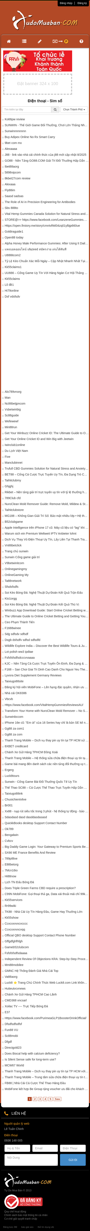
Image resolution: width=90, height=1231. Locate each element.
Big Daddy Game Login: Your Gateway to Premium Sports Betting (47, 846)
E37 (7, 1012)
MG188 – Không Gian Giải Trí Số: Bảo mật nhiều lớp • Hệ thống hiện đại (47, 515)
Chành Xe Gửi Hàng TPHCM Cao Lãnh (31, 994)
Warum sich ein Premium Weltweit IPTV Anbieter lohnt (40, 533)
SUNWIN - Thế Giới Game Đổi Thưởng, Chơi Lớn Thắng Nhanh (47, 125)
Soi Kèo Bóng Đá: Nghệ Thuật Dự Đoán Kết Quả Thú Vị (42, 604)
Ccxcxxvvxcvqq (15, 929)
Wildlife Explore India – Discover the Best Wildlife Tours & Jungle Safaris (47, 645)
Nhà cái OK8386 (16, 693)
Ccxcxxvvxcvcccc (16, 923)
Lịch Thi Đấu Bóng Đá (19, 882)
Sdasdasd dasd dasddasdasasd (26, 817)
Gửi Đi (73, 1160)
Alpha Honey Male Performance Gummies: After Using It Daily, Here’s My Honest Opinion (47, 243)
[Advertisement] (45, 345)
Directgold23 (13, 1047)
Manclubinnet (13, 462)
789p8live (11, 858)
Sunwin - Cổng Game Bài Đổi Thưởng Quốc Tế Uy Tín (41, 781)
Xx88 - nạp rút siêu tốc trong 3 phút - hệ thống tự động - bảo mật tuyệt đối (47, 811)
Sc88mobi (11, 1035)
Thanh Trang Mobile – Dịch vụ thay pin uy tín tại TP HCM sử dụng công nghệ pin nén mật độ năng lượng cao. (47, 740)
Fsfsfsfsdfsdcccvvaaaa (20, 657)
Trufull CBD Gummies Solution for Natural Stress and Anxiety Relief (47, 468)
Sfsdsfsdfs (12, 586)
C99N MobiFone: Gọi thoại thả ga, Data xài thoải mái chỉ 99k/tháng (47, 894)
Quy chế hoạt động (15, 1211)
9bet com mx (13, 143)
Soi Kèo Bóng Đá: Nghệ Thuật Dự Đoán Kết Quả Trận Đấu (44, 592)
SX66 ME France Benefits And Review (30, 852)
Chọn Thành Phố (74, 109)
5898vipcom (13, 172)
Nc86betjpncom (15, 403)
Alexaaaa (11, 148)
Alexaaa (10, 184)
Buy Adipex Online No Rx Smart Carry (30, 137)
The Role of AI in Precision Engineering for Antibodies (40, 202)
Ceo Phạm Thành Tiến (19, 622)
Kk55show (12, 917)
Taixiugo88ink (14, 793)
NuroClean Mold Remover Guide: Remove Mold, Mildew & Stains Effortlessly (47, 504)
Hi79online (12, 290)
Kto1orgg (11, 598)
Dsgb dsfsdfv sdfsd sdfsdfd (22, 640)
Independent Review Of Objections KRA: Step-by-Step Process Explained (47, 959)
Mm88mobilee (14, 965)
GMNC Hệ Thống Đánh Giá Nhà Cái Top (31, 970)
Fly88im (10, 190)
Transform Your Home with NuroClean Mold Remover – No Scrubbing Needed (47, 710)
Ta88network (13, 580)
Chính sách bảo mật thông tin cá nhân (25, 1215)
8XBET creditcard (16, 746)
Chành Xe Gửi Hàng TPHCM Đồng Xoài (31, 752)
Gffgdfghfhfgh (14, 941)
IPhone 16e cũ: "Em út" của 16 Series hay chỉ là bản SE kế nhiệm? (47, 722)
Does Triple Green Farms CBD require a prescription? (40, 888)
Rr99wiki (10, 905)
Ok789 (9, 829)
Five (7, 456)
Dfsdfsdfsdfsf (13, 1024)
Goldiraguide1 (14, 231)
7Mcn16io (11, 870)
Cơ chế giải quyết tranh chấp (20, 1218)
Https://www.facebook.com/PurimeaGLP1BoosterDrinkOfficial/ (45, 1018)
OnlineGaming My (17, 575)
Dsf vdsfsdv (12, 296)
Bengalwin (12, 835)
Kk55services (13, 900)
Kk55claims (12, 278)
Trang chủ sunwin (16, 551)
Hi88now (10, 876)
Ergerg (9, 770)
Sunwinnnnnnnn (15, 131)
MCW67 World (14, 1065)
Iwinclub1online (15, 445)
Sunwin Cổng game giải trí (22, 557)
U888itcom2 (13, 255)
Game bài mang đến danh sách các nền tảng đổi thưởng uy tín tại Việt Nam (47, 764)
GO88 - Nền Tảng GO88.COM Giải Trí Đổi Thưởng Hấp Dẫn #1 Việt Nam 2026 (47, 160)
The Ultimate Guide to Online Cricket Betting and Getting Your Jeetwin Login (47, 616)
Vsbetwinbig (13, 409)
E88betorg (12, 864)
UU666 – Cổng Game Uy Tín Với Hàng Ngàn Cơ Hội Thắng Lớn (47, 273)
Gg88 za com (13, 734)
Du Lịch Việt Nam (16, 450)
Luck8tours (12, 775)
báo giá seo (27, 1227)
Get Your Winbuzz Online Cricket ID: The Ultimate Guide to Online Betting (47, 433)
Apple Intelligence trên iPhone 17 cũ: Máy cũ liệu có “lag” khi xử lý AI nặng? (47, 527)
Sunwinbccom (14, 716)
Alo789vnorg (13, 391)
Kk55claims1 (13, 267)
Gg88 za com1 (14, 728)
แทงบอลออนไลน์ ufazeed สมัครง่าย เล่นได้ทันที (36, 249)
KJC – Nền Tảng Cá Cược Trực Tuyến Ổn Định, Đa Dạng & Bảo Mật (47, 663)
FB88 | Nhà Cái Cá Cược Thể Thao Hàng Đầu (35, 1083)
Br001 (9, 805)
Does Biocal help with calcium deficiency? (32, 1053)
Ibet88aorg (12, 166)
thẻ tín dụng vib (46, 1227)
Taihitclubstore (14, 510)
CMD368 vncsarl (16, 1000)
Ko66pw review (15, 119)
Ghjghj (9, 486)
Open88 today (14, 237)
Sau (57, 1099)
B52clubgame (14, 521)
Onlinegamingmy (16, 569)
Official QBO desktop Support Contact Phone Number (40, 935)
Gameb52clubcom (17, 947)
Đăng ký (82, 3)
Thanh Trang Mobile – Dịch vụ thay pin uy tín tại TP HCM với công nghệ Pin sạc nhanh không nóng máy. (47, 1071)
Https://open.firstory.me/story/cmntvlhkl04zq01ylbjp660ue (42, 225)
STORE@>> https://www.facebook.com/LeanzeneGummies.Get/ (47, 219)
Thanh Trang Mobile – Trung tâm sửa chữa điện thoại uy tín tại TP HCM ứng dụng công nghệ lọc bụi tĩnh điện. (47, 1077)
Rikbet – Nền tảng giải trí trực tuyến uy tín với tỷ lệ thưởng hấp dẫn (47, 492)
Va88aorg (11, 976)
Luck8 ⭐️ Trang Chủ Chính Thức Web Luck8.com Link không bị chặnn (47, 982)
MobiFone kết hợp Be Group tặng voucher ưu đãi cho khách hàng (47, 1089)
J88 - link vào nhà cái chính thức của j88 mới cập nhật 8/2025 (45, 154)
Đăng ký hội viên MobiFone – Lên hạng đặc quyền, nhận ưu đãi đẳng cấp (47, 687)
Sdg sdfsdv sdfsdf (16, 634)
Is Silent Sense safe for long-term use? (30, 1059)
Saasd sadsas (14, 196)
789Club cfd (13, 498)
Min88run (11, 427)
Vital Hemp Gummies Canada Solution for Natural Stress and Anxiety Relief (47, 213)
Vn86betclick (13, 545)
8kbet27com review (17, 178)
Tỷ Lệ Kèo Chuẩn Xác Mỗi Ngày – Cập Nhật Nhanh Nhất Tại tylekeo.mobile (47, 261)
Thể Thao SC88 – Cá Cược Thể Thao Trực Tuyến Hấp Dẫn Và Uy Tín (47, 787)
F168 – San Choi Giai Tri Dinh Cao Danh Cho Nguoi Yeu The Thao (47, 669)
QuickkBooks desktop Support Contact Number (36, 823)
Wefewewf (11, 421)
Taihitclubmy (13, 480)
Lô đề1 (9, 284)
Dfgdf (8, 1041)
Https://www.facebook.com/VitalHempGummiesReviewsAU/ (44, 705)
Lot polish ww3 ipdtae (19, 651)
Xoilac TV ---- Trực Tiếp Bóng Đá (26, 1006)
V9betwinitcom (14, 563)
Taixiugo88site (14, 681)
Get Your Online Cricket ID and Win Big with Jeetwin (39, 439)
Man (7, 397)
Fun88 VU (11, 1030)
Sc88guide (12, 415)
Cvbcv (9, 840)
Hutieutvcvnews (15, 988)
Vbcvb (9, 699)
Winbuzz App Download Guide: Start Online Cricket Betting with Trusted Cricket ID (47, 610)
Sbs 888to (11, 208)
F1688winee (13, 628)
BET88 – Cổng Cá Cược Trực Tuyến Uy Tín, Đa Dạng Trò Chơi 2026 (47, 474)
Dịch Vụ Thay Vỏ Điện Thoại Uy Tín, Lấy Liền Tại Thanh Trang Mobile (47, 539)
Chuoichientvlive (15, 799)
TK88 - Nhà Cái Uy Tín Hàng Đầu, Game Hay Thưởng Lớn (43, 911)
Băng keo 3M (10, 1227)
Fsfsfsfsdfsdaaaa (16, 953)
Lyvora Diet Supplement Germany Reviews (33, 675)
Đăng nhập (66, 3)
